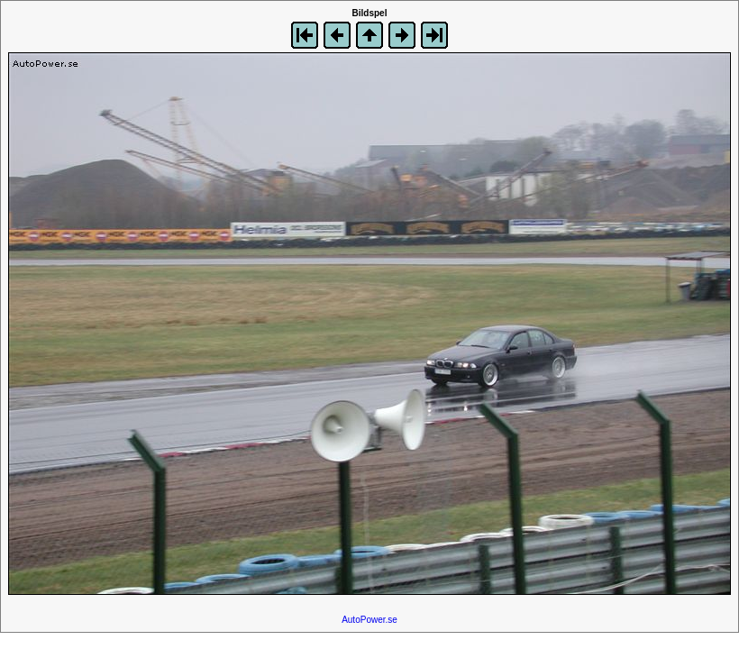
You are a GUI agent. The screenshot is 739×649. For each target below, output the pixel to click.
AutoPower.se (369, 620)
